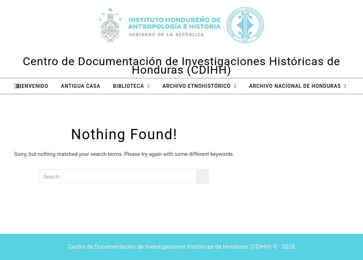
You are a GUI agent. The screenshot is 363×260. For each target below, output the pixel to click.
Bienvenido (32, 86)
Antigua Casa (80, 86)
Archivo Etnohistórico (196, 86)
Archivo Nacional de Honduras (295, 86)
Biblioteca (128, 86)
